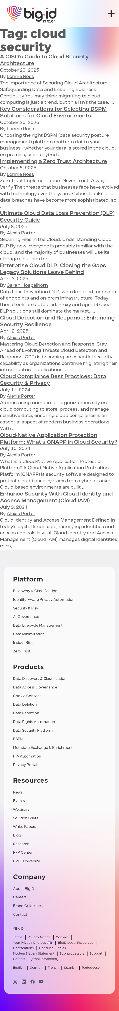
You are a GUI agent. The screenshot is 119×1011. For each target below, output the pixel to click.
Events (19, 801)
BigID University (26, 861)
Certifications (23, 948)
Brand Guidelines (28, 906)
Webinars (21, 809)
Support (96, 953)
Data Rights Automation (34, 722)
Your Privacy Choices (29, 943)
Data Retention (26, 713)
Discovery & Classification (35, 591)
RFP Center (23, 852)
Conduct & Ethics (52, 948)
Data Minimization (29, 634)
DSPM (18, 739)
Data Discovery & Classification (39, 679)
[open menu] (111, 13)
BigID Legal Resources (75, 943)
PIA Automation (27, 756)
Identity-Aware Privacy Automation (43, 600)
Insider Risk (23, 643)
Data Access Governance (35, 687)
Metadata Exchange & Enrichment (43, 748)
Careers (19, 897)
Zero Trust (21, 651)
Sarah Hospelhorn (27, 285)
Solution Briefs (25, 818)
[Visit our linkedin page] (24, 981)
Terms (17, 937)
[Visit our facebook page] (32, 981)
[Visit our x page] (15, 981)
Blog (17, 835)
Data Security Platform (33, 730)
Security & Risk (25, 608)
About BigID (23, 889)
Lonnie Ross (20, 76)
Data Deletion (25, 704)
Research (21, 844)
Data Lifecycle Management (38, 625)
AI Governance (26, 617)
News (18, 792)
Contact (20, 914)
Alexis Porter (21, 233)
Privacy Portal (25, 765)
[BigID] (32, 13)
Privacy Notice (39, 937)
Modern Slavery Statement (33, 953)
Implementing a (53, 162)
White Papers (24, 827)
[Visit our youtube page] (41, 981)
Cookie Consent (27, 696)
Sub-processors (72, 953)
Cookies (62, 937)
